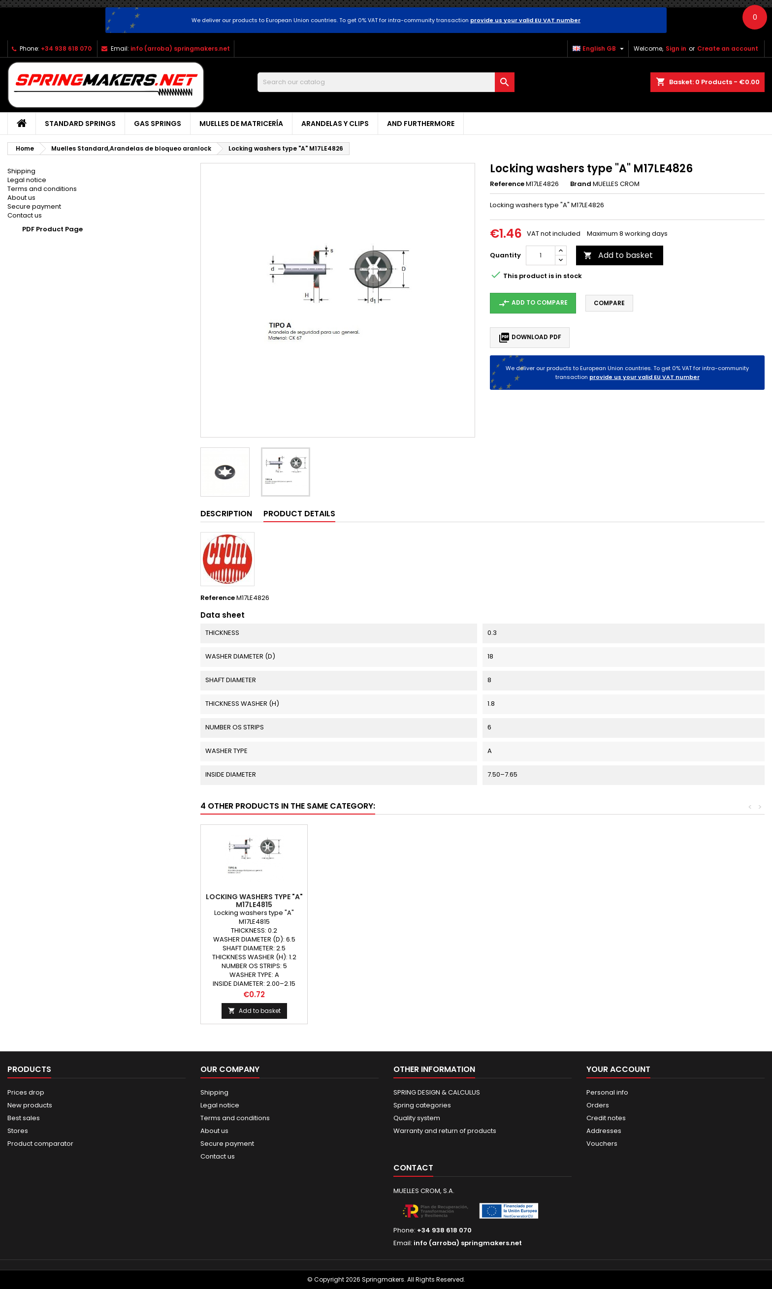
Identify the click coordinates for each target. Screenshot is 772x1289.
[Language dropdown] (599, 48)
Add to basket (618, 255)
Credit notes (606, 1118)
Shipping (21, 171)
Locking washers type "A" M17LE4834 (361, 901)
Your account (618, 1069)
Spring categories (422, 1105)
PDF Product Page (52, 229)
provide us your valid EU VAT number (525, 20)
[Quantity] (540, 255)
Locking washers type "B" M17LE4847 (254, 901)
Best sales (23, 1118)
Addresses (603, 1130)
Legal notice (26, 180)
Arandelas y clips (335, 123)
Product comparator (40, 1143)
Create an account (727, 48)
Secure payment (34, 206)
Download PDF (529, 338)
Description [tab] (226, 513)
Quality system (416, 1118)
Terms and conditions (42, 188)
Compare (609, 303)
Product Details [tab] (299, 513)
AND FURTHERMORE (420, 123)
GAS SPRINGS (157, 123)
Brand (580, 184)
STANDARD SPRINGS (80, 123)
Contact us (24, 215)
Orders (597, 1105)
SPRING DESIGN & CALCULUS (436, 1092)
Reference (507, 184)
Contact (413, 1167)
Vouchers (601, 1143)
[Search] (386, 82)
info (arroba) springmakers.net (180, 48)
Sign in (676, 48)
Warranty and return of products (444, 1130)
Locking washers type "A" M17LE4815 (574, 901)
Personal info (607, 1092)
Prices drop (25, 1092)
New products (29, 1105)
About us (21, 197)
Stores (17, 1130)
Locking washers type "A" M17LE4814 (467, 901)
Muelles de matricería (241, 123)
